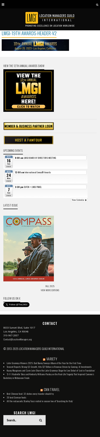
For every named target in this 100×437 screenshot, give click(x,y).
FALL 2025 (50, 286)
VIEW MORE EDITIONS (50, 290)
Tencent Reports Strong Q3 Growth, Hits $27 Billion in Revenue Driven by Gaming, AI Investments (49, 366)
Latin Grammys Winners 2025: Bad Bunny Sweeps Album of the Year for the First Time (44, 363)
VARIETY (51, 358)
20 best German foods (16, 397)
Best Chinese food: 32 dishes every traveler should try (30, 393)
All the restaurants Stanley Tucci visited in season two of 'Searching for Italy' (40, 401)
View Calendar (79, 199)
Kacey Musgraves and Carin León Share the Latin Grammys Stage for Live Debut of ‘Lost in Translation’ (51, 370)
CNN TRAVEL (52, 389)
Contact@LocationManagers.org (17, 339)
